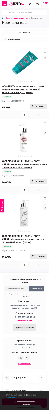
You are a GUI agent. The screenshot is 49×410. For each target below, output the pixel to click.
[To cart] (38, 106)
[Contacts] (37, 4)
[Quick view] (45, 48)
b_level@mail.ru (24, 364)
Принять (26, 404)
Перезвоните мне (24, 320)
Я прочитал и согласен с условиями (26, 295)
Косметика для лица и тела (17, 18)
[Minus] (10, 115)
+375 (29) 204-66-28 (26, 317)
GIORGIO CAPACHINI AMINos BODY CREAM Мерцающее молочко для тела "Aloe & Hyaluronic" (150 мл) (23, 239)
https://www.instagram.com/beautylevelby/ (21, 358)
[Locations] (30, 4)
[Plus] (38, 115)
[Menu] (4, 3)
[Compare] (45, 58)
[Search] (5, 12)
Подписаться (36, 288)
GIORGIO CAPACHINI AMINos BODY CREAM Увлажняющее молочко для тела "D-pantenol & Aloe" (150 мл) (24, 164)
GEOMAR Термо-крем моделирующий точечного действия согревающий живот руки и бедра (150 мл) (23, 89)
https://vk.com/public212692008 (27, 358)
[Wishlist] (45, 53)
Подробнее (10, 397)
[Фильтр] (2, 205)
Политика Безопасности (25, 294)
